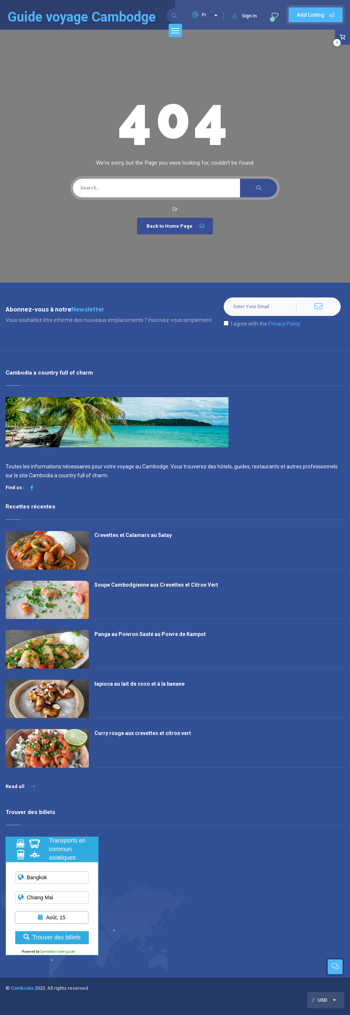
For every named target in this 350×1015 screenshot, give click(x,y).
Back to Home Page (175, 226)
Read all (20, 786)
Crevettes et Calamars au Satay (133, 535)
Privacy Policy (284, 324)
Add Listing (315, 15)
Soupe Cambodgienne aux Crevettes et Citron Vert (156, 585)
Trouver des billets (52, 937)
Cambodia (22, 988)
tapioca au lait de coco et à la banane (139, 684)
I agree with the (262, 324)
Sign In (245, 16)
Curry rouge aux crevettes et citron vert (142, 733)
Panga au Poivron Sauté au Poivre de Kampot (150, 634)
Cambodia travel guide (57, 951)
